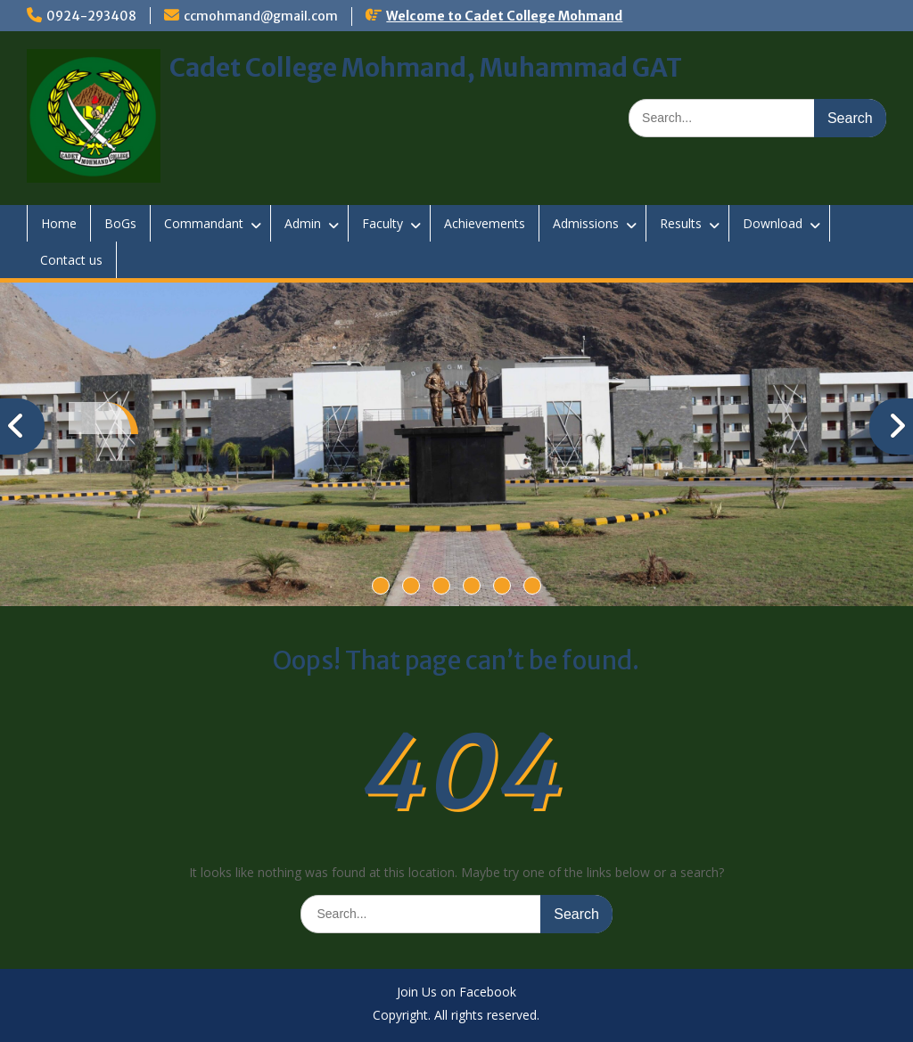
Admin (302, 223)
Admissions (586, 223)
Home (59, 223)
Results (681, 223)
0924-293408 (91, 16)
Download (772, 223)
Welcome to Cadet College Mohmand (504, 16)
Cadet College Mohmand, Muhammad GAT (425, 68)
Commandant (203, 223)
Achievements (484, 223)
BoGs (120, 223)
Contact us (71, 259)
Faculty (382, 223)
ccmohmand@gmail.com (261, 16)
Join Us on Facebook (456, 992)
